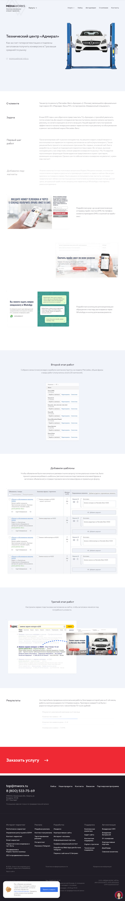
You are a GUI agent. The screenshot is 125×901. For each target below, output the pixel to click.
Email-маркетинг (13, 840)
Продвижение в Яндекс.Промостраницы (16, 851)
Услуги (70, 8)
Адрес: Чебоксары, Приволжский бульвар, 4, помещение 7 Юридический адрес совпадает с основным (65, 884)
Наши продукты (65, 786)
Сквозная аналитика (110, 852)
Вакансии (90, 786)
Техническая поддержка (89, 849)
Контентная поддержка (89, 839)
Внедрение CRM (108, 829)
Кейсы (80, 8)
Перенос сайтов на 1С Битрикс (66, 853)
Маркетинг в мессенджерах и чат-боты (18, 845)
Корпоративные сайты (63, 833)
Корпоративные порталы (108, 843)
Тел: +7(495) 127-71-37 (53, 880)
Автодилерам (91, 8)
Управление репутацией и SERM (19, 833)
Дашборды (106, 848)
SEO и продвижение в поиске (17, 855)
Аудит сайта (89, 835)
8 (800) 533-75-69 (20, 791)
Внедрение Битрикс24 (106, 834)
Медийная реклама (42, 829)
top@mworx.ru (17, 786)
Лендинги (57, 829)
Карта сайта (10, 871)
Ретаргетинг (40, 842)
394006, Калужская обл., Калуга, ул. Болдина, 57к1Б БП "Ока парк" (20, 798)
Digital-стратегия (91, 844)
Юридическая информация (102, 866)
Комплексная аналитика (89, 830)
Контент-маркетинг (14, 836)
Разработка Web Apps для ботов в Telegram (67, 849)
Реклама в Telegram (42, 846)
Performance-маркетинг (16, 829)
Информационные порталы (64, 840)
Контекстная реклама (43, 833)
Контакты (115, 8)
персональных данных (21, 891)
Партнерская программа (108, 786)
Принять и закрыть (49, 889)
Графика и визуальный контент (66, 844)
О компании (103, 8)
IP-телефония (107, 838)
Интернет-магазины (62, 836)
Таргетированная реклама (42, 837)
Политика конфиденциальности (57, 866)
